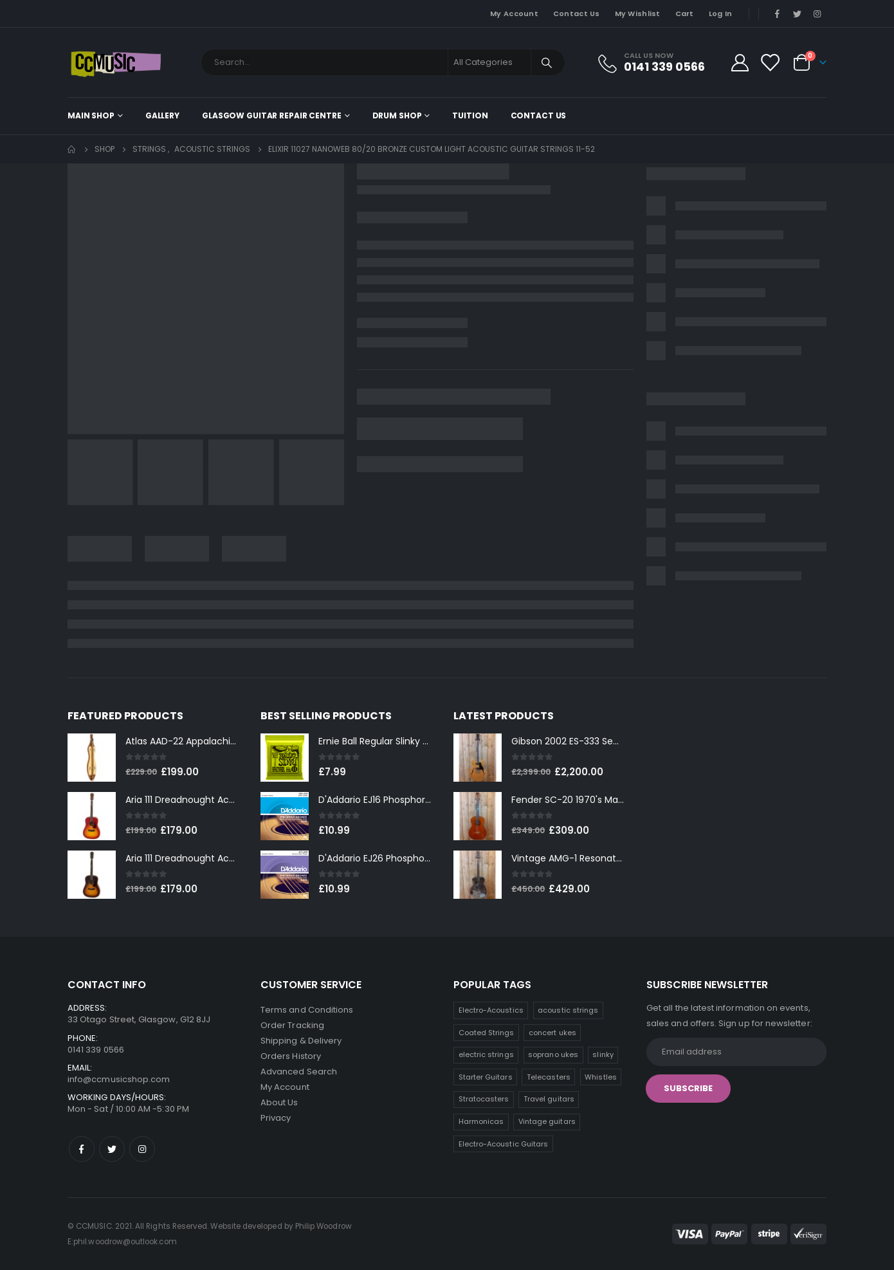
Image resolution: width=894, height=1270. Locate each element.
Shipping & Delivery (301, 1041)
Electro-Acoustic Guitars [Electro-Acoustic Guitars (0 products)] (504, 1144)
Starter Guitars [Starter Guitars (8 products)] (486, 1077)
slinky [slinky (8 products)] (602, 1054)
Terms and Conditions (306, 1010)
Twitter (112, 1149)
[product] (92, 757)
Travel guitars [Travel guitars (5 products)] (549, 1099)
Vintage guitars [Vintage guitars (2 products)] (547, 1121)
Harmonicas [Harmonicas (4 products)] (481, 1121)
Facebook (82, 1149)
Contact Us (576, 13)
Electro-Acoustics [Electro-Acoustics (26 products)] (491, 1010)
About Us (279, 1102)
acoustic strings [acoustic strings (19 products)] (568, 1010)
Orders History (290, 1056)
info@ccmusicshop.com (119, 1079)
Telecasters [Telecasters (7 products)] (548, 1077)
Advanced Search (298, 1071)
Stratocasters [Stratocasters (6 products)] (484, 1099)
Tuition (470, 115)
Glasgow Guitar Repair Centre (272, 115)
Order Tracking (292, 1025)
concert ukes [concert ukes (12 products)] (552, 1032)
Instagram (142, 1149)
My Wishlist (638, 13)
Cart (684, 13)
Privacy (275, 1118)
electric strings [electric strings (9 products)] (486, 1054)
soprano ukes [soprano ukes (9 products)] (553, 1054)
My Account (514, 13)
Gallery (162, 115)
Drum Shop (397, 115)
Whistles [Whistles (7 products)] (601, 1077)
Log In (721, 13)
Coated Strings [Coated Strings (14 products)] (487, 1032)
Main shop (91, 115)
